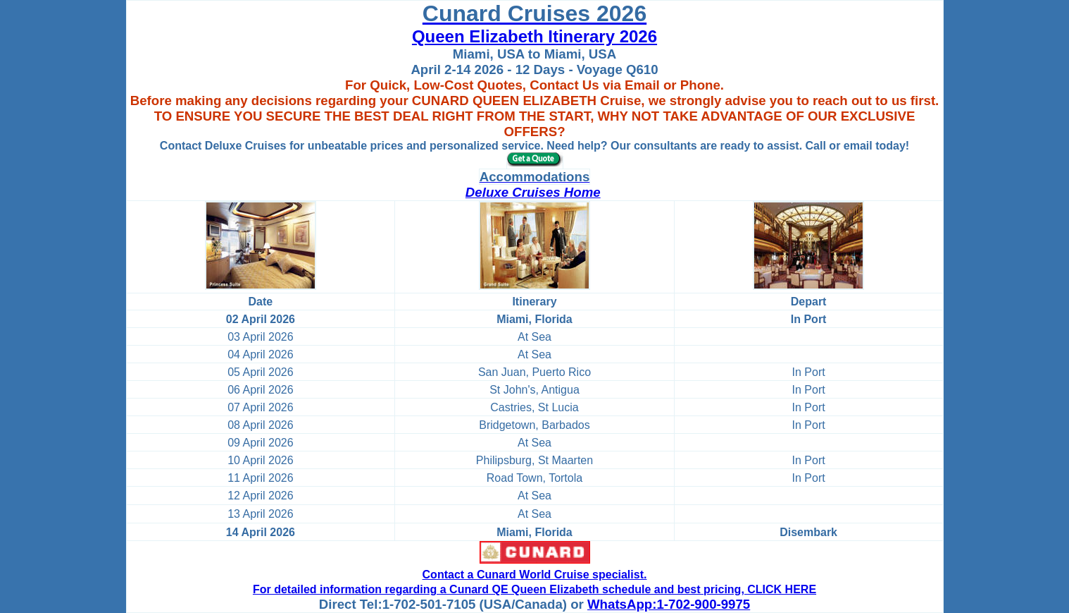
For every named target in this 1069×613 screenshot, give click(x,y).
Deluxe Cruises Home (533, 192)
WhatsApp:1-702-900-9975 (668, 604)
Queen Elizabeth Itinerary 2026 (534, 36)
